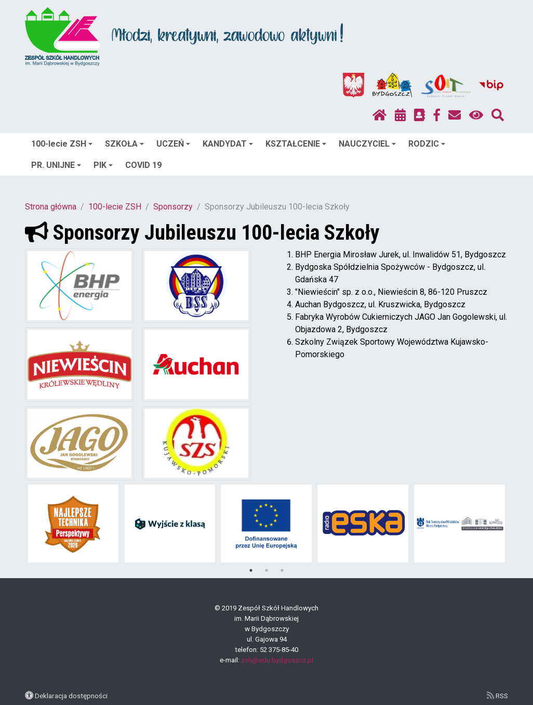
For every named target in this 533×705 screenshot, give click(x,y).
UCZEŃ (173, 144)
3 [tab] (282, 570)
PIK (103, 165)
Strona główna (50, 207)
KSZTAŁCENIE (295, 144)
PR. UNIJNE (56, 165)
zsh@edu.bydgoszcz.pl (277, 660)
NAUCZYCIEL (367, 144)
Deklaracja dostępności (71, 695)
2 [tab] (266, 570)
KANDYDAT (228, 144)
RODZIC (426, 144)
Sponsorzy (173, 207)
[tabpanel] (73, 524)
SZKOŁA (124, 144)
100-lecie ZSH (61, 144)
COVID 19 (143, 165)
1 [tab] (251, 570)
